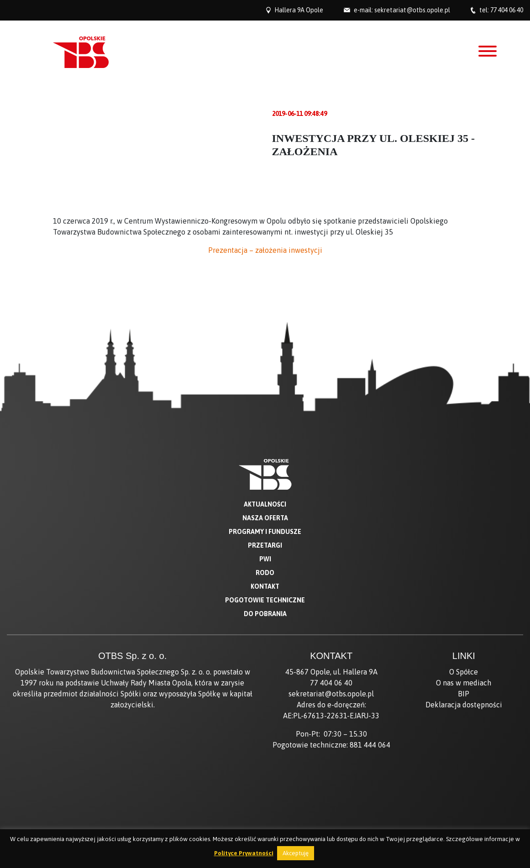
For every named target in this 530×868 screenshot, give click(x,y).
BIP (463, 694)
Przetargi (265, 545)
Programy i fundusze (265, 531)
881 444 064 (370, 745)
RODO (265, 572)
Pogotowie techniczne (265, 600)
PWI (265, 559)
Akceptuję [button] (296, 853)
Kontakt (265, 586)
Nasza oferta (265, 518)
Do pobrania (265, 613)
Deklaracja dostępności (463, 705)
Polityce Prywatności (243, 853)
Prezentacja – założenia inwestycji (265, 250)
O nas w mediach (463, 683)
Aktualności (265, 504)
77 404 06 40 (506, 10)
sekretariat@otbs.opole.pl (412, 10)
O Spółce (463, 672)
